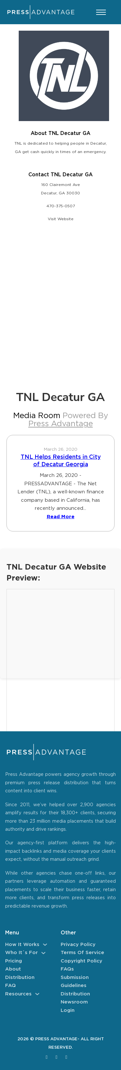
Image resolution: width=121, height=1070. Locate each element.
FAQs (67, 969)
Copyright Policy (81, 961)
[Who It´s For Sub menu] (43, 953)
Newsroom (74, 1002)
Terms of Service (82, 953)
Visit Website (61, 219)
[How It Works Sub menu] (45, 944)
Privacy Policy (78, 944)
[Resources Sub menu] (37, 994)
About (13, 969)
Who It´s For (21, 953)
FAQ (10, 985)
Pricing (13, 961)
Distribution (20, 977)
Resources (18, 994)
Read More (61, 517)
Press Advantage (60, 423)
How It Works (22, 944)
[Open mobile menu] (101, 12)
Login (68, 1010)
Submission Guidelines (75, 981)
